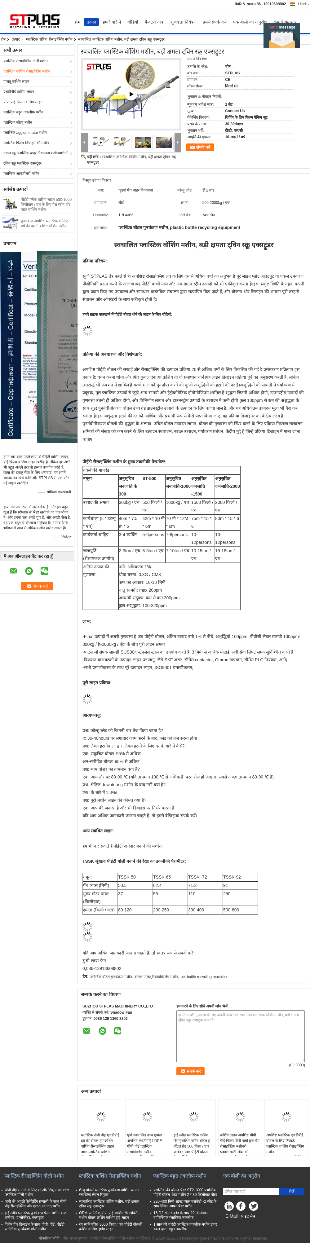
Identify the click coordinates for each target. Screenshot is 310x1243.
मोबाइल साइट (234, 1224)
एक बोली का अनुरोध (250, 22)
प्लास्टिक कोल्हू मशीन (17, 122)
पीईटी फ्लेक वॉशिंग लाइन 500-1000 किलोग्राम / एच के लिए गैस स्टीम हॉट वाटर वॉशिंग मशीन (46, 204)
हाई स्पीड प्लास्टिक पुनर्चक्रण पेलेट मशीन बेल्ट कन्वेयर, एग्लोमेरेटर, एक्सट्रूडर (35, 1215)
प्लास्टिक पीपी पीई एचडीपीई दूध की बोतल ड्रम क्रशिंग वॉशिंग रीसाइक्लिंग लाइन (100, 1140)
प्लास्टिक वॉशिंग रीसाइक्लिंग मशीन (49, 39)
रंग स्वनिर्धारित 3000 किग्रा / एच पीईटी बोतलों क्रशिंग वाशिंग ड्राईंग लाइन (110, 1226)
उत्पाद (91, 22)
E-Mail (231, 1216)
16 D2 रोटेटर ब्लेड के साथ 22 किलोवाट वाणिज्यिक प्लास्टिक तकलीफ (180, 1215)
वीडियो (132, 22)
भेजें (291, 1191)
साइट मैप (248, 1216)
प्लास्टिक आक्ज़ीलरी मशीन (21, 173)
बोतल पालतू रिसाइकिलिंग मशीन (156, 977)
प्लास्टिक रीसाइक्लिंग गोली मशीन (25, 61)
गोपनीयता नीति (49, 1238)
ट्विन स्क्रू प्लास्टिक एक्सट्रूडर (22, 163)
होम (77, 22)
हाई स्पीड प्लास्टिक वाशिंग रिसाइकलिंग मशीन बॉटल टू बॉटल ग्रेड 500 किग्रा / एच (192, 1140)
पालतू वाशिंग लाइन (16, 81)
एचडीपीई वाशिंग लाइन (18, 92)
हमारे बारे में (112, 22)
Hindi (304, 4)
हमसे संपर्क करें (215, 22)
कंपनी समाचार (285, 22)
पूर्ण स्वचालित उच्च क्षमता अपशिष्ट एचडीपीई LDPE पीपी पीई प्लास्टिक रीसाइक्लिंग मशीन (144, 1143)
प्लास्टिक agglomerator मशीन (25, 132)
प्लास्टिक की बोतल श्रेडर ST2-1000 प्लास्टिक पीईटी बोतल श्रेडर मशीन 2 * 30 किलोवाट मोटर (185, 1192)
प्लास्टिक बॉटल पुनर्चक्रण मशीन (111, 977)
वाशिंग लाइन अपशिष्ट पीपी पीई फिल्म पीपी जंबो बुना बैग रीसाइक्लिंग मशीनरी (240, 1140)
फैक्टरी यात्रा (155, 22)
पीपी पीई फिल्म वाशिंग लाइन (22, 102)
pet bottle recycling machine (204, 977)
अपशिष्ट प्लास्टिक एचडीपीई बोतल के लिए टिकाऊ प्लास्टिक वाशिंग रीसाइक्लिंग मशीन (285, 1143)
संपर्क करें (203, 147)
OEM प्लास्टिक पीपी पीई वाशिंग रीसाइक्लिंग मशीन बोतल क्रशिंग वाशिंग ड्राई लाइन (109, 1215)
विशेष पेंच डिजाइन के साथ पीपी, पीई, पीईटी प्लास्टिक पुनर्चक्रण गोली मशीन (34, 1226)
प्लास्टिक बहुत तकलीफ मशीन (23, 112)
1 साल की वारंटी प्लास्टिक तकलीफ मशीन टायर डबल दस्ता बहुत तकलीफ (185, 1226)
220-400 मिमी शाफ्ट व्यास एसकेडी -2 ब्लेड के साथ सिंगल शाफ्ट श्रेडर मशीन (184, 1203)
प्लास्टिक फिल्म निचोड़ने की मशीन (26, 143)
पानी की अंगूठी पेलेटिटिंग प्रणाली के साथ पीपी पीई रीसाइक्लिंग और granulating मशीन (35, 1203)
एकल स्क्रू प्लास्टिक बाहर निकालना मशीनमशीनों (35, 153)
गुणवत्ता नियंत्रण (184, 22)
